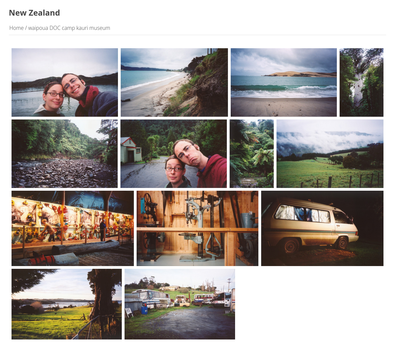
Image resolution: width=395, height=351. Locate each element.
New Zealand (34, 12)
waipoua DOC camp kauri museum (69, 28)
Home (16, 28)
